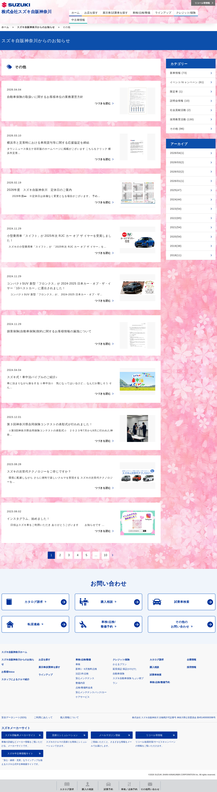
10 (105, 555)
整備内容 (80, 683)
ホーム (5, 27)
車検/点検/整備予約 (160, 682)
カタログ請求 (157, 659)
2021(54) (175, 227)
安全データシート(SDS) (13, 717)
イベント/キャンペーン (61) (187, 82)
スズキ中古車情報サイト (20, 753)
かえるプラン (120, 664)
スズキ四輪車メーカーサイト (20, 735)
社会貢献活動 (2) (180, 110)
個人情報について (69, 717)
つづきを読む (103, 103)
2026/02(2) (177, 171)
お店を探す (44, 659)
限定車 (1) (176, 91)
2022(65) (175, 218)
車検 (78, 664)
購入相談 (154, 667)
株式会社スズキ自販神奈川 (26, 11)
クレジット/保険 (121, 659)
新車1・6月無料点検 (86, 669)
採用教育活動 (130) (182, 119)
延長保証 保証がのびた (125, 669)
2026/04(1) (177, 153)
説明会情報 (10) (180, 100)
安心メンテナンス (85, 678)
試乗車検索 (155, 674)
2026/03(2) (177, 162)
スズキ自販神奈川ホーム (14, 652)
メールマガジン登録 (109, 735)
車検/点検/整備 (83, 659)
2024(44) (175, 199)
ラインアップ (46, 674)
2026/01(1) (177, 181)
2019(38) (175, 245)
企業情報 (191, 659)
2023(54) (175, 208)
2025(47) (175, 190)
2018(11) (175, 255)
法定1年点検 (82, 673)
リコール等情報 (154, 735)
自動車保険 (118, 673)
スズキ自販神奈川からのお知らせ (36, 27)
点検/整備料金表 (84, 687)
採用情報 (191, 667)
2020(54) (175, 236)
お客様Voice (8, 671)
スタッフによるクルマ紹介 (15, 679)
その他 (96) (177, 128)
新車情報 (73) (178, 72)
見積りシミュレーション (65, 735)
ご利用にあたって (43, 717)
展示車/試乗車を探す (49, 667)
